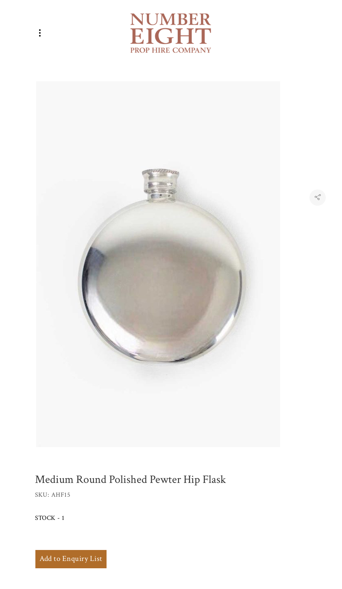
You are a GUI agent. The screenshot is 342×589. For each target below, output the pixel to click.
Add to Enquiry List (70, 559)
